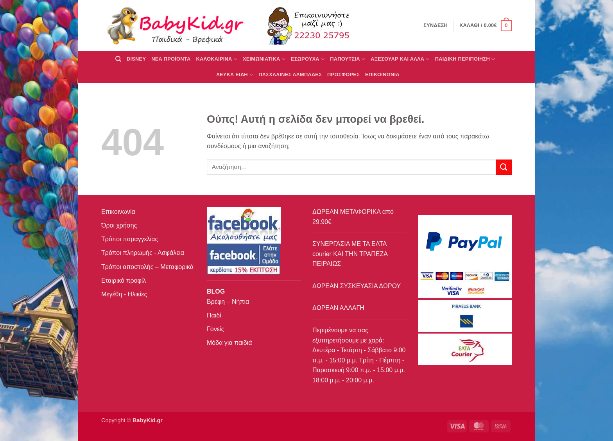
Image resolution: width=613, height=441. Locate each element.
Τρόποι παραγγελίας (129, 239)
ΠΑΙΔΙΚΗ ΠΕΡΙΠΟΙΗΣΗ (465, 59)
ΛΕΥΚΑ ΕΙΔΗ (234, 75)
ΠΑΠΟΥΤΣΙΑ (347, 59)
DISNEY (136, 59)
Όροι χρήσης (119, 225)
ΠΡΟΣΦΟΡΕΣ (343, 74)
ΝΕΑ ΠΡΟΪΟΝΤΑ (170, 59)
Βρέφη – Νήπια (228, 301)
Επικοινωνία (118, 211)
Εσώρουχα (307, 59)
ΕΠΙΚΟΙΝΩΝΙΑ (382, 74)
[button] (485, 26)
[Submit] (504, 167)
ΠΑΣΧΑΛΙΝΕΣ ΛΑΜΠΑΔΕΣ (290, 74)
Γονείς (215, 329)
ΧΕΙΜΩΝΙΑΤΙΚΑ (264, 59)
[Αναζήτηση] (118, 59)
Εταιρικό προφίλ (123, 280)
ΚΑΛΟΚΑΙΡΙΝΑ (216, 59)
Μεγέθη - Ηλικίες (124, 294)
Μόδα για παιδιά (229, 342)
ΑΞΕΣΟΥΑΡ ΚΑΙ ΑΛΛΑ (400, 59)
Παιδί (214, 315)
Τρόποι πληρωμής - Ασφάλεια (142, 252)
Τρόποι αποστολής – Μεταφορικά (147, 267)
